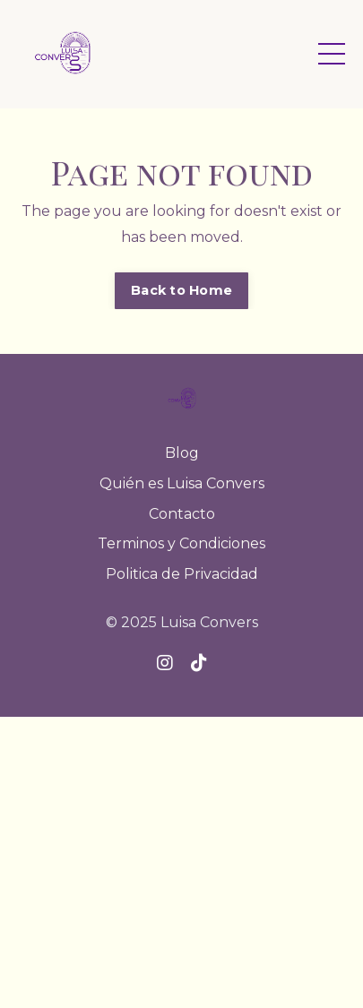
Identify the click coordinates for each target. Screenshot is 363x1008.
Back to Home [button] (181, 290)
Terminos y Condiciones (181, 543)
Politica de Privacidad (182, 573)
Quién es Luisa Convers (181, 483)
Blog (182, 452)
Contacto (182, 513)
